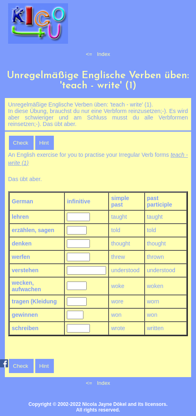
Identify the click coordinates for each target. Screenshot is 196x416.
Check (20, 143)
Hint (44, 143)
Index (103, 54)
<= (89, 54)
